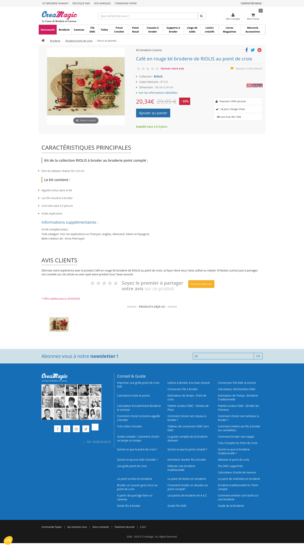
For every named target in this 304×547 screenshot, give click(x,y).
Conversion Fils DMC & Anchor (237, 383)
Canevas (79, 29)
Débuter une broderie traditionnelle (181, 468)
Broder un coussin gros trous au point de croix (137, 487)
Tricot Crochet (119, 29)
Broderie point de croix (79, 40)
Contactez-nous (251, 3)
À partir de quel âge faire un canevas (134, 497)
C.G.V (143, 527)
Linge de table (192, 29)
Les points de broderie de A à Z (187, 495)
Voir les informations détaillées (158, 92)
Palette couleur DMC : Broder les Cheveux (238, 407)
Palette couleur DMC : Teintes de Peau (188, 407)
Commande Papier (125, 3)
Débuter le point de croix (233, 459)
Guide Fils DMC (177, 505)
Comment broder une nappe (236, 436)
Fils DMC (92, 29)
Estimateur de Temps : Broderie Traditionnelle (238, 397)
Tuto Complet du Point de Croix (237, 443)
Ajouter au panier (153, 113)
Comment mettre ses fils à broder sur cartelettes (239, 428)
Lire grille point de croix (132, 466)
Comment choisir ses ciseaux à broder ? (187, 418)
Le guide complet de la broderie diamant (188, 438)
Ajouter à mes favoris (249, 68)
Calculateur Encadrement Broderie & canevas (139, 407)
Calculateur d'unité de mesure (237, 472)
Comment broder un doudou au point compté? (188, 487)
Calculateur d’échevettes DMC (237, 389)
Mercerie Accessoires (252, 29)
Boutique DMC (81, 3)
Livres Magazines (229, 29)
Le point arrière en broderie (134, 479)
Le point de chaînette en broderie (239, 479)
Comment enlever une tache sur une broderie (238, 497)
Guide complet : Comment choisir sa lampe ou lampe (138, 438)
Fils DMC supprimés (230, 466)
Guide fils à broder (129, 505)
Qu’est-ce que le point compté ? (187, 449)
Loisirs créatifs (209, 29)
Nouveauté (48, 29)
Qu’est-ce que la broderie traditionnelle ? (234, 451)
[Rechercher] (202, 16)
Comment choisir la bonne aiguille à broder (138, 418)
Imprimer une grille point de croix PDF (138, 384)
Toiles (104, 29)
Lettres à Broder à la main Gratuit (189, 383)
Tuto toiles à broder (129, 426)
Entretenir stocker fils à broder (187, 459)
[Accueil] (43, 40)
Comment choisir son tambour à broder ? (238, 418)
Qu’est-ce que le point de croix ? (137, 449)
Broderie (64, 29)
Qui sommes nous (77, 527)
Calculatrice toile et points (133, 395)
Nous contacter (100, 527)
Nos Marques (102, 3)
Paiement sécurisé (124, 527)
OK (258, 356)
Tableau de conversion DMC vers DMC (188, 428)
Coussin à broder (153, 29)
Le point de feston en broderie (187, 479)
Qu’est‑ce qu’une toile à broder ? (137, 459)
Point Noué (135, 29)
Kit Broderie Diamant (55, 3)
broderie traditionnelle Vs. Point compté (238, 487)
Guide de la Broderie (231, 505)
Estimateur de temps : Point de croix (187, 397)
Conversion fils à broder (183, 389)
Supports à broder (173, 29)
